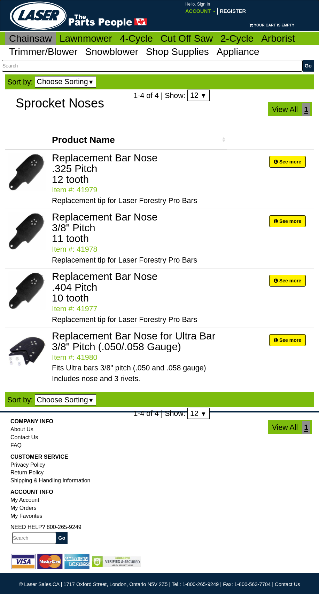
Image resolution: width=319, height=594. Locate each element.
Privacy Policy (27, 465)
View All (285, 109)
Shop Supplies (177, 51)
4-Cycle (136, 38)
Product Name (83, 140)
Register (233, 11)
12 (198, 95)
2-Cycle (237, 38)
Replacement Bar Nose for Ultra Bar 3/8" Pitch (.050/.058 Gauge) (133, 341)
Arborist (278, 38)
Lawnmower (86, 38)
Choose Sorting (65, 82)
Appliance (238, 51)
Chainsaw (30, 38)
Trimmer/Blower (43, 51)
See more (287, 161)
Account (200, 8)
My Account (24, 500)
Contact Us (24, 437)
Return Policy (27, 472)
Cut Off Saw (187, 38)
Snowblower (112, 51)
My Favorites (26, 516)
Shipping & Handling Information (50, 480)
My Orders (23, 508)
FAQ (16, 445)
